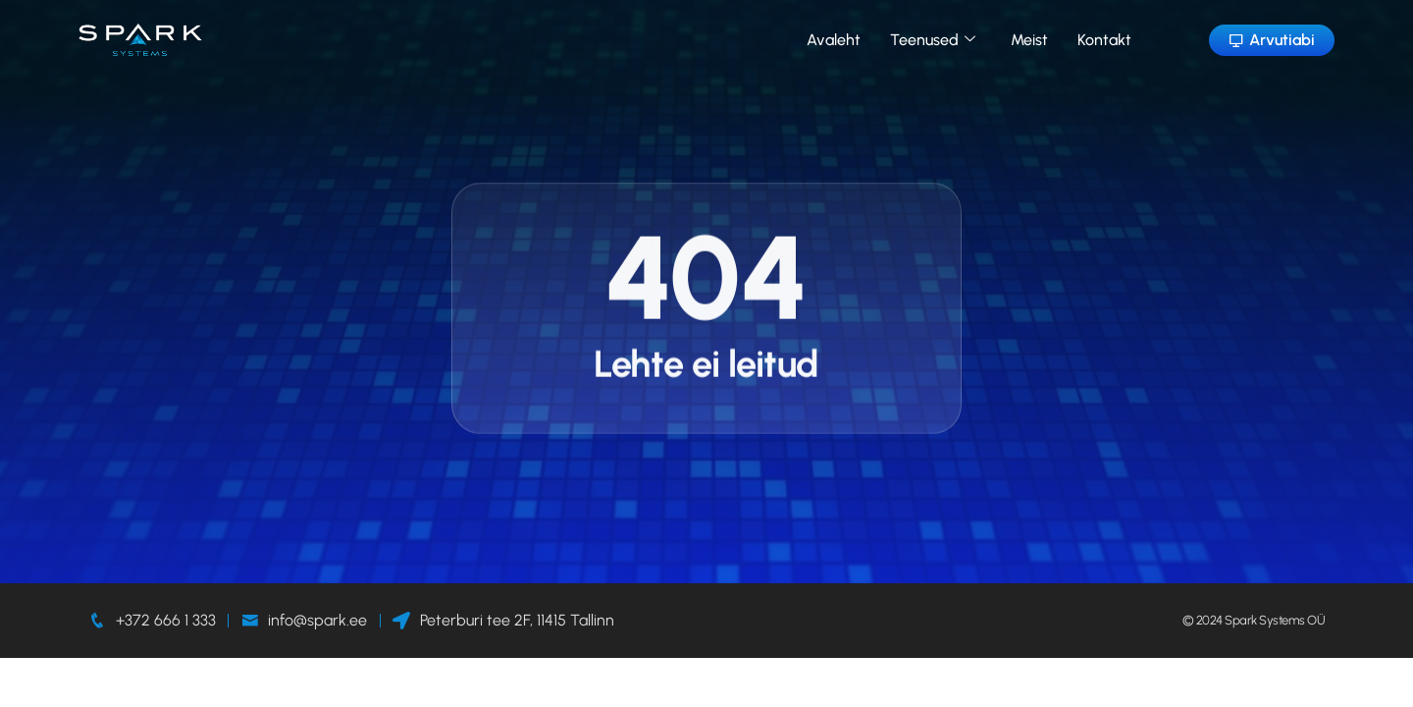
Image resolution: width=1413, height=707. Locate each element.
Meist (1029, 39)
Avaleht (834, 39)
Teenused (932, 39)
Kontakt (1104, 39)
